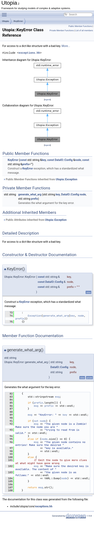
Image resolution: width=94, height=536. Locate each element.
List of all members (84, 30)
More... (66, 45)
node (78, 159)
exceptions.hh (29, 53)
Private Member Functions (62, 30)
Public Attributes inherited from (35, 219)
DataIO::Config (64, 159)
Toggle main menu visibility (5, 13)
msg (57, 396)
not (36, 421)
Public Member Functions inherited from (40, 179)
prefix (25, 164)
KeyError (18, 21)
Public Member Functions (80, 26)
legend (47, 99)
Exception (34, 315)
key (44, 159)
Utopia (5, 21)
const (23, 159)
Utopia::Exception (66, 179)
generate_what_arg (29, 194)
